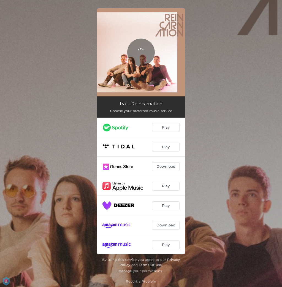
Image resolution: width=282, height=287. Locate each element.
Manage (125, 271)
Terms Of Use (150, 265)
